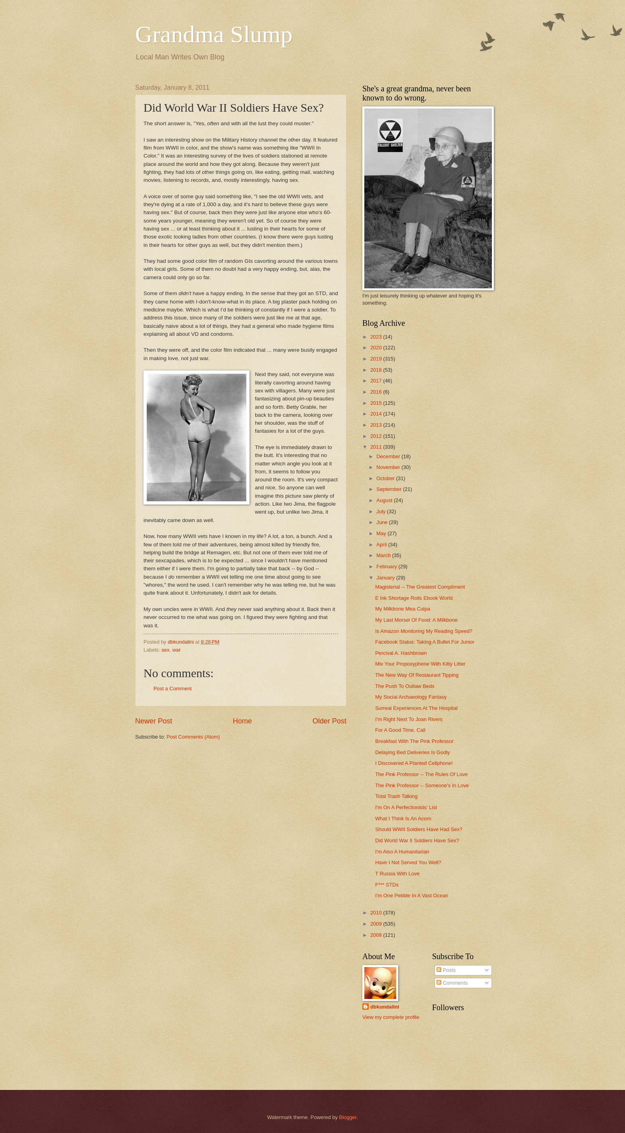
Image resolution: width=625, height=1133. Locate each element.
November (388, 467)
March (384, 555)
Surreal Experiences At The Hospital (416, 708)
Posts (446, 970)
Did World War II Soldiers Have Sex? (417, 840)
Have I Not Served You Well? (408, 862)
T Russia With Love (397, 874)
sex (165, 650)
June (382, 522)
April (382, 545)
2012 (376, 436)
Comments (452, 983)
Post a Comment (172, 689)
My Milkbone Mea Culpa (402, 609)
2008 (376, 935)
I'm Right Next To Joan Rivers (408, 719)
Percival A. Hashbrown (401, 653)
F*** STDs (387, 885)
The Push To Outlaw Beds (404, 686)
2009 (376, 924)
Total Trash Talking (396, 796)
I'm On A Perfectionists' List (406, 807)
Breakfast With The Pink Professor (414, 741)
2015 (376, 403)
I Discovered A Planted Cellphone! (414, 763)
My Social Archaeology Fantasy (411, 697)
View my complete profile (390, 1017)
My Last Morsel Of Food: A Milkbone (416, 620)
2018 (376, 370)
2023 (376, 337)
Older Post (329, 721)
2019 (376, 359)
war (176, 650)
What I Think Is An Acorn (403, 819)
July (381, 511)
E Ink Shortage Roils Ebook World (413, 598)
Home (242, 721)
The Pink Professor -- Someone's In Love (422, 785)
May (381, 533)
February (387, 566)
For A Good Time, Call (400, 730)
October (386, 478)
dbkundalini (384, 1007)
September (389, 489)
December (388, 456)
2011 (376, 447)
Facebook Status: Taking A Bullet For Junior (424, 642)
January (386, 578)
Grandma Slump (214, 34)
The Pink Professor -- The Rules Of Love (421, 774)
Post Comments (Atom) (193, 737)
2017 (376, 381)
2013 (376, 425)
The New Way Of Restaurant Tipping (416, 675)
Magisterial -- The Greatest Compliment (420, 587)
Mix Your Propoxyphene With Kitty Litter (420, 664)
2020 (376, 348)
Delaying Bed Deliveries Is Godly (412, 752)
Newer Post (153, 721)
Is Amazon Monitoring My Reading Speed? (423, 631)
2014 (376, 414)
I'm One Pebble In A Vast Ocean (411, 896)
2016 (376, 392)
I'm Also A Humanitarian (402, 852)
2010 (376, 913)
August (385, 500)
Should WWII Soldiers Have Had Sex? (418, 829)
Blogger (348, 1117)
